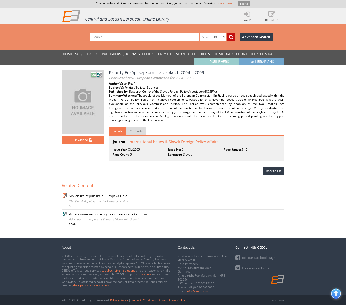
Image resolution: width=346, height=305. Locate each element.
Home (68, 54)
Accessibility (177, 300)
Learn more (224, 3)
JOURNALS (131, 54)
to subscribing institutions (118, 271)
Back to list (273, 171)
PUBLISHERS (111, 54)
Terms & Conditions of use (148, 300)
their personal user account (91, 285)
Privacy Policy (119, 300)
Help (254, 54)
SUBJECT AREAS (87, 54)
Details (117, 131)
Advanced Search (256, 37)
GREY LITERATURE (172, 54)
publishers (144, 274)
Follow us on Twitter (253, 267)
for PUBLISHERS (216, 61)
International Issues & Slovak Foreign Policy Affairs (174, 141)
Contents (136, 131)
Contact (267, 54)
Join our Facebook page (255, 257)
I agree (244, 3)
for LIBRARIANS (262, 61)
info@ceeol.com (197, 291)
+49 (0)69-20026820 (200, 287)
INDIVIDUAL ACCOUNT (229, 54)
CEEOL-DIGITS (199, 54)
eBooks (148, 54)
